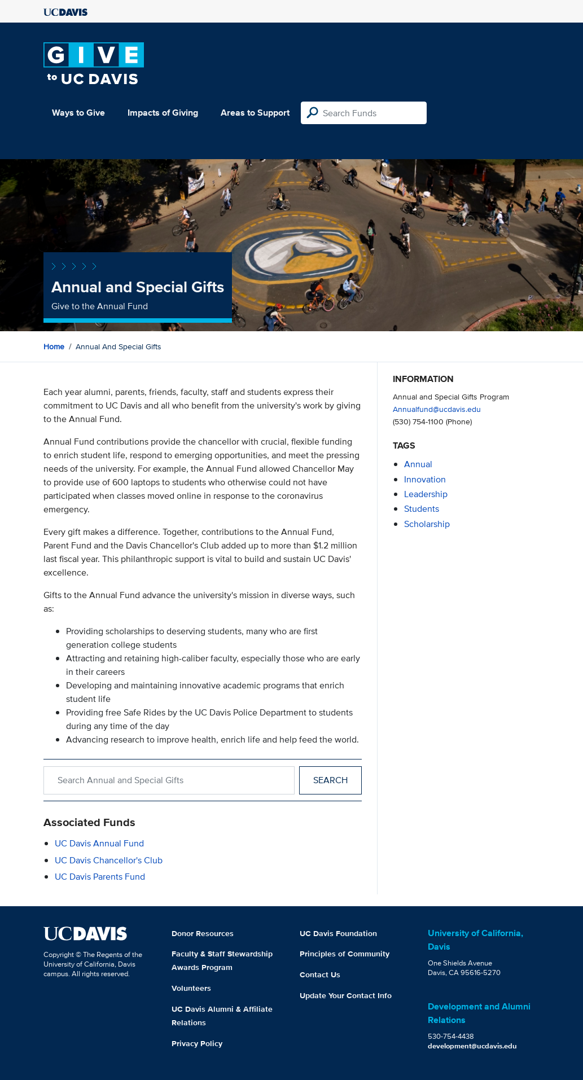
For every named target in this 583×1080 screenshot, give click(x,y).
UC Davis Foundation (338, 933)
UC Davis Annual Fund (99, 843)
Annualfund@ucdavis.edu (437, 409)
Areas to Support (255, 112)
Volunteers (191, 988)
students (421, 508)
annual (418, 464)
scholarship (427, 523)
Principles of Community (344, 953)
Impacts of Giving (163, 112)
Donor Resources (203, 933)
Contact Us (320, 974)
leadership (426, 494)
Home (53, 346)
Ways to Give (78, 112)
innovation (425, 479)
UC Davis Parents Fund (100, 876)
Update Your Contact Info (346, 995)
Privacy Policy (197, 1043)
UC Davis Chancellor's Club (109, 860)
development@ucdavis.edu (472, 1046)
